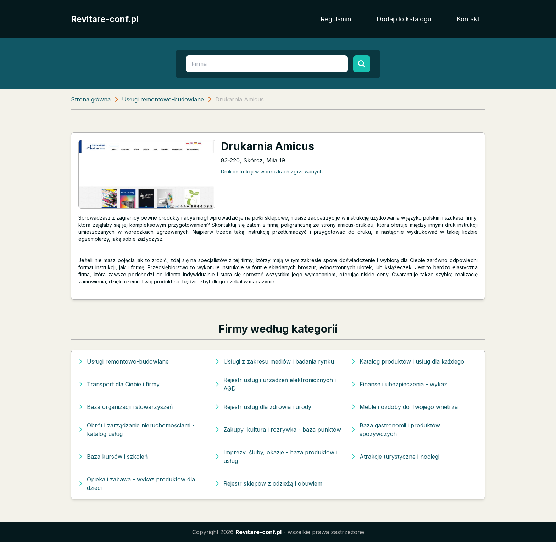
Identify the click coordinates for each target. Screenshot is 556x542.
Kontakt (468, 19)
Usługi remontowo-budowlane (163, 99)
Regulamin (336, 19)
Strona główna (91, 99)
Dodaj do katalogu (404, 19)
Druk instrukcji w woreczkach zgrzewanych (272, 171)
